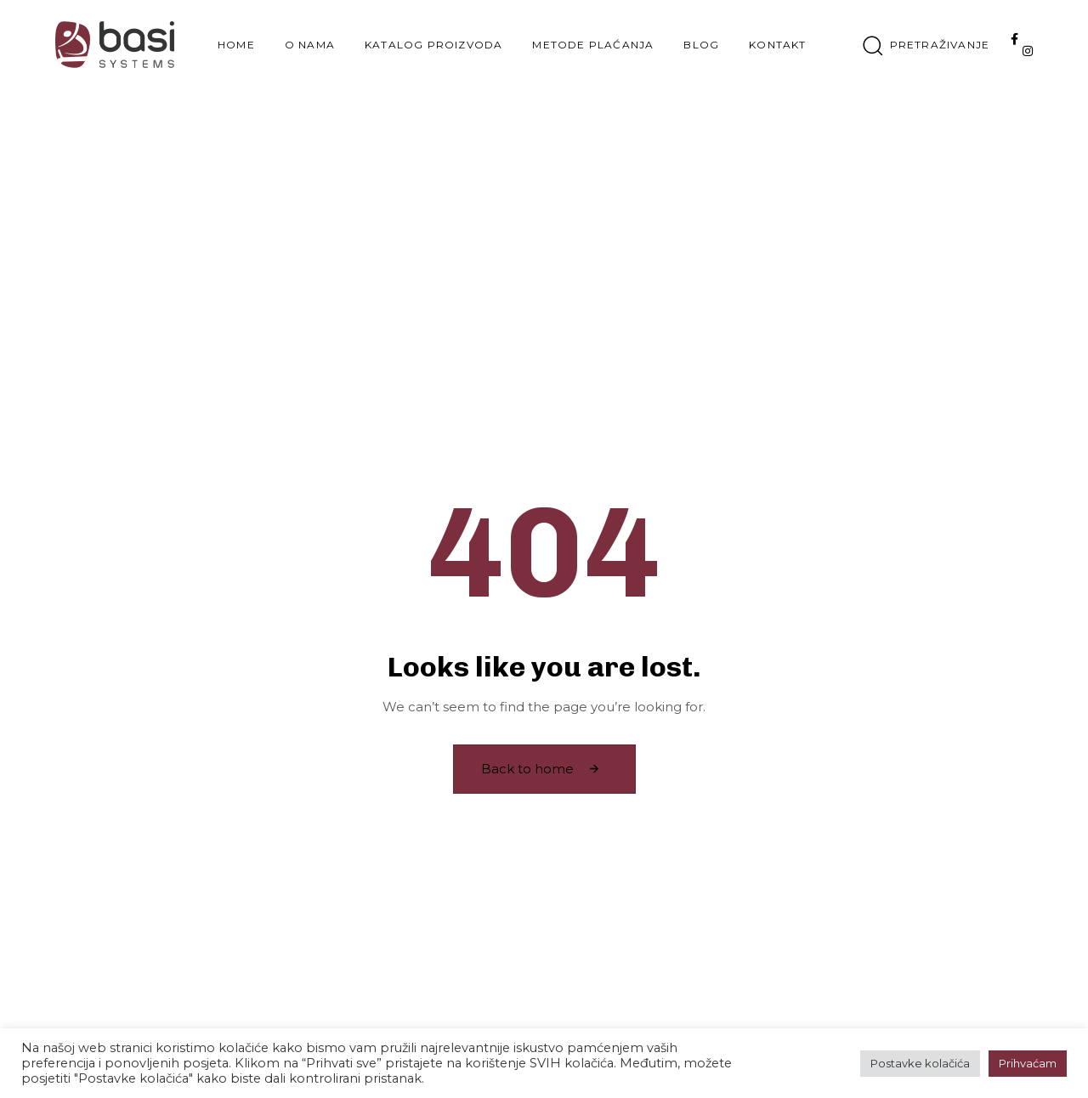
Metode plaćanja (593, 44)
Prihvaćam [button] (1028, 1063)
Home (236, 44)
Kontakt (777, 44)
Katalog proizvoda (433, 44)
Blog (701, 44)
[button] (926, 45)
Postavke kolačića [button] (920, 1063)
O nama (310, 44)
